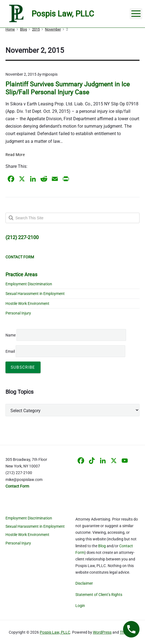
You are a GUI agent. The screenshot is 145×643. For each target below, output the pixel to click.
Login (80, 605)
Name (10, 335)
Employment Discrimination (28, 284)
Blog (102, 546)
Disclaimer (84, 583)
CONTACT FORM (19, 257)
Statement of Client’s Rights (98, 594)
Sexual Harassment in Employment (35, 293)
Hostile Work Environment (27, 303)
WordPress (102, 632)
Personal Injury (18, 313)
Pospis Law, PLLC (55, 632)
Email (65, 351)
